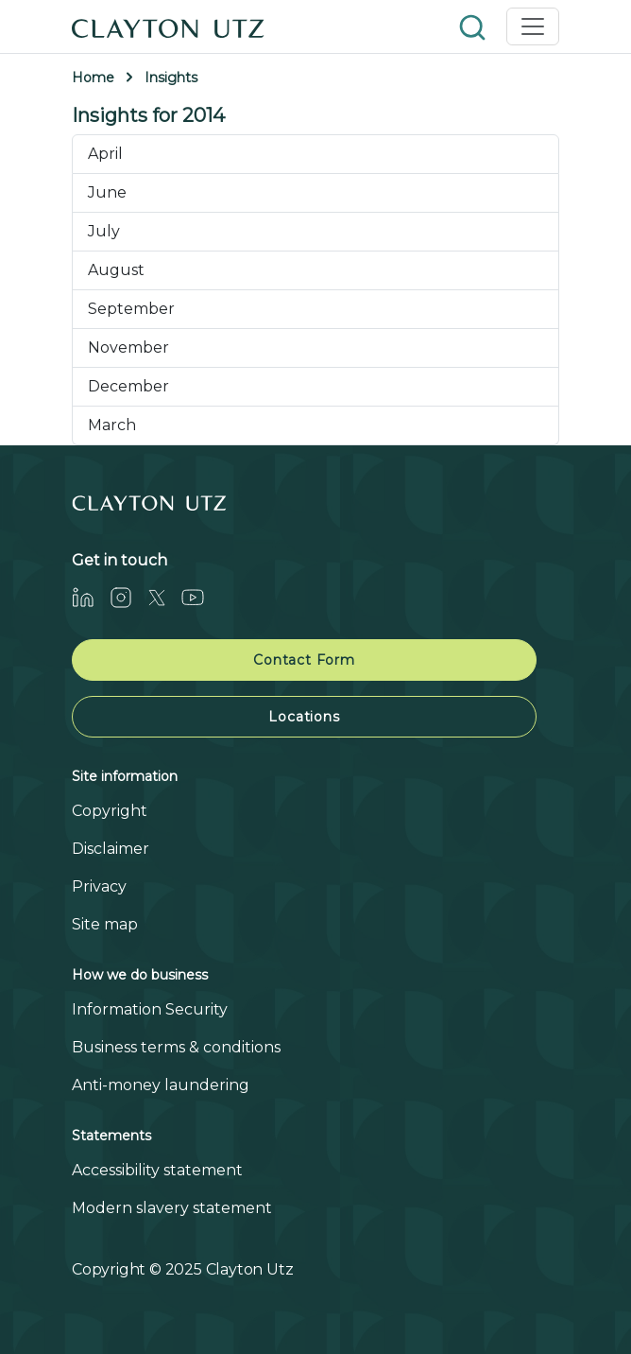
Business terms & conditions (176, 1047)
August (116, 270)
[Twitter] (164, 597)
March (112, 425)
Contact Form (304, 659)
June (107, 192)
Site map (105, 924)
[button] (474, 26)
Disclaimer (110, 849)
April (105, 154)
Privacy (99, 886)
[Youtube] (200, 597)
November (128, 347)
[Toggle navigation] (532, 26)
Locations (303, 716)
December (128, 386)
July (104, 231)
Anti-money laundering (160, 1085)
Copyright (109, 811)
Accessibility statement (157, 1170)
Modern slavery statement (172, 1208)
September (131, 309)
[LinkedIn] (91, 597)
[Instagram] (128, 597)
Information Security (150, 1009)
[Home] (168, 26)
